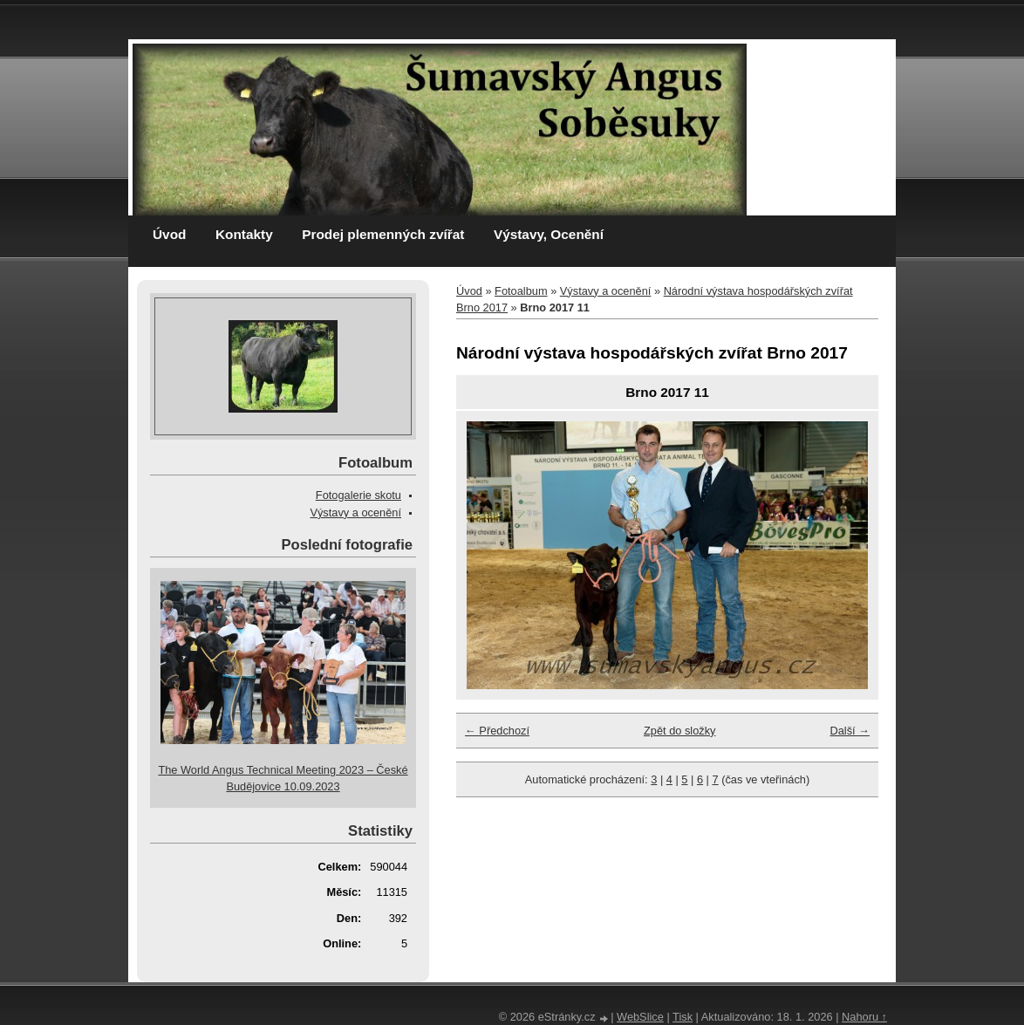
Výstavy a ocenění (606, 290)
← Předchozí (497, 730)
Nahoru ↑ (864, 1016)
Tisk (682, 1016)
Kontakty (244, 234)
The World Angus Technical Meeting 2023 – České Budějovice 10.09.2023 (282, 778)
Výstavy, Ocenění (549, 234)
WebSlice (640, 1016)
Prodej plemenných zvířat (383, 234)
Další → (849, 730)
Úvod (169, 234)
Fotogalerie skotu (358, 495)
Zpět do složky (680, 730)
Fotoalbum (521, 290)
